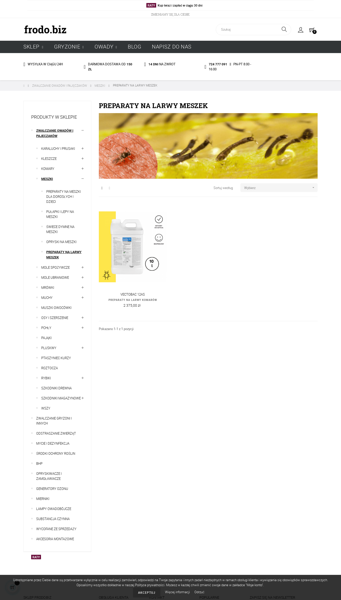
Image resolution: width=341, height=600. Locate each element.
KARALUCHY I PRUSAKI (58, 148)
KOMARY (47, 168)
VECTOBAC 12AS (132, 294)
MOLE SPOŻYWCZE (55, 267)
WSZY (45, 408)
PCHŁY (46, 328)
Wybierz (281, 187)
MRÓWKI (47, 287)
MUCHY (47, 297)
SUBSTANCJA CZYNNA (53, 519)
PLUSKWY (48, 348)
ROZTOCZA (49, 368)
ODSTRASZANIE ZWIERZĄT (56, 433)
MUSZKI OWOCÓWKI (56, 307)
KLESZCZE (49, 158)
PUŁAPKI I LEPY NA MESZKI (60, 214)
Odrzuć (199, 592)
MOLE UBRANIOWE (55, 277)
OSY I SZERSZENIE (54, 317)
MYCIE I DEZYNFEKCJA (52, 443)
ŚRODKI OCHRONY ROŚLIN (55, 453)
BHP (39, 463)
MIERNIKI (42, 498)
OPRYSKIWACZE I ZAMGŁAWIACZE (49, 476)
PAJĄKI (46, 338)
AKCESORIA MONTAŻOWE (55, 539)
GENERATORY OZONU (52, 488)
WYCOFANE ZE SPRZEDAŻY (56, 529)
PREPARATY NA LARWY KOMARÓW (132, 300)
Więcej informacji (178, 592)
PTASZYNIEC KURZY (56, 358)
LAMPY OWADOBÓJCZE (53, 508)
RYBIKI (46, 378)
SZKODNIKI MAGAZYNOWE (61, 398)
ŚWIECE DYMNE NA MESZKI (60, 229)
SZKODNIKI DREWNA (56, 388)
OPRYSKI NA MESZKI (61, 242)
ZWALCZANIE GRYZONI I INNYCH (54, 421)
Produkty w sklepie (54, 117)
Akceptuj (146, 592)
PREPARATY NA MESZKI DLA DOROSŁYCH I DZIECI (63, 196)
